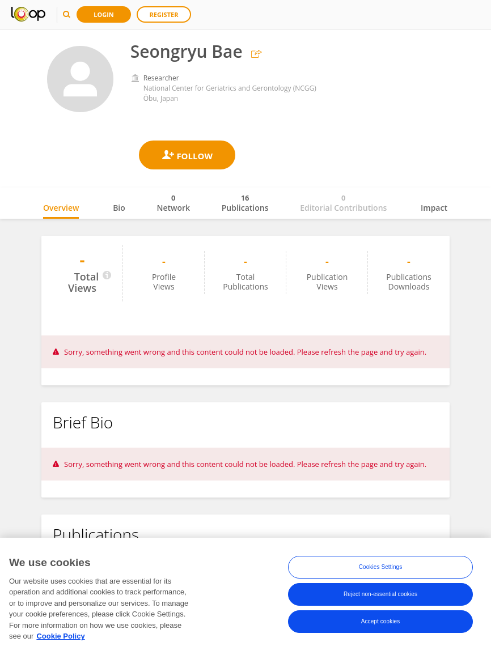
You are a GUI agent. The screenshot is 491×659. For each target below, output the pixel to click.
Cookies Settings (381, 570)
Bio (119, 207)
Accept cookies (380, 624)
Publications (245, 203)
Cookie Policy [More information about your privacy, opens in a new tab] (60, 639)
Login (104, 14)
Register (164, 14)
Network (173, 203)
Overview (61, 207)
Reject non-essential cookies (380, 597)
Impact (434, 207)
